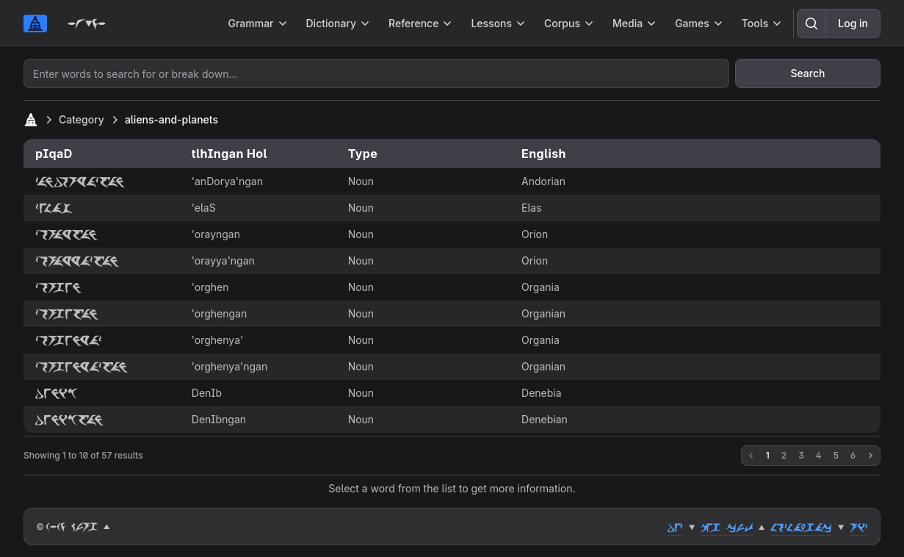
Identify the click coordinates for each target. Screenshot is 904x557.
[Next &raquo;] (870, 455)
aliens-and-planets (171, 119)
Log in (853, 23)
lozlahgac (801, 526)
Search (807, 73)
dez (675, 526)
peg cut (727, 526)
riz (859, 526)
